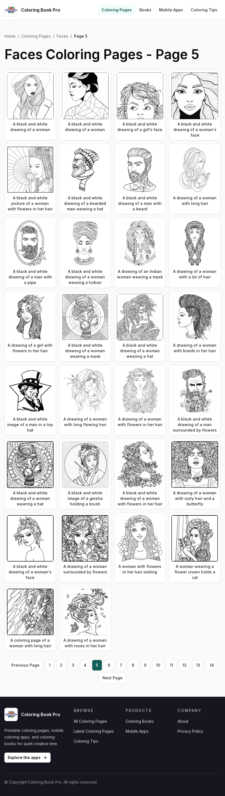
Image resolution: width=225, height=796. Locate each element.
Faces (62, 36)
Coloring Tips (204, 9)
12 (184, 665)
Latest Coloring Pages (94, 731)
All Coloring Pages (90, 721)
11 (171, 665)
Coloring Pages (117, 9)
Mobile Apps (171, 9)
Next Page (112, 677)
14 (212, 665)
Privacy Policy (190, 731)
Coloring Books (140, 721)
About (183, 721)
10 (158, 665)
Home (9, 36)
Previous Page (25, 665)
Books (145, 9)
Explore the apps (27, 757)
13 (198, 665)
